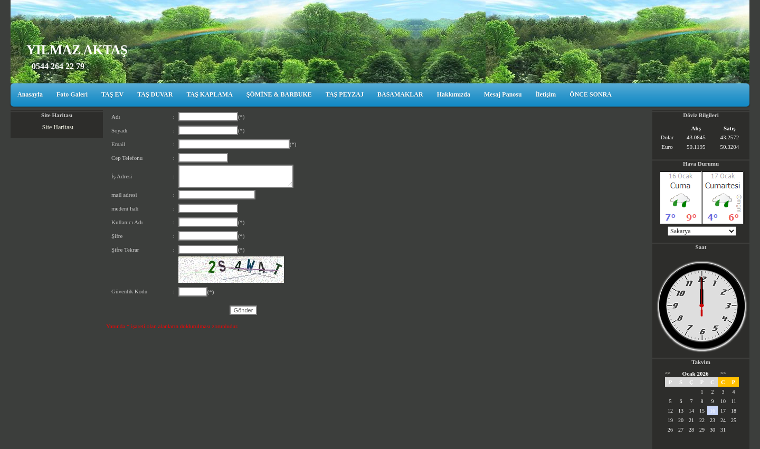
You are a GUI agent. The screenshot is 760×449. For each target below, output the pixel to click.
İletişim (546, 94)
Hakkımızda (453, 94)
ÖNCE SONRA (590, 94)
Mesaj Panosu (503, 94)
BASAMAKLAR (400, 94)
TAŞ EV (112, 94)
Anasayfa (30, 94)
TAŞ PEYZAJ (345, 94)
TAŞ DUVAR (155, 94)
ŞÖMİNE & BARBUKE (279, 94)
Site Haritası (58, 127)
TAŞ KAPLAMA (209, 94)
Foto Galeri (72, 94)
